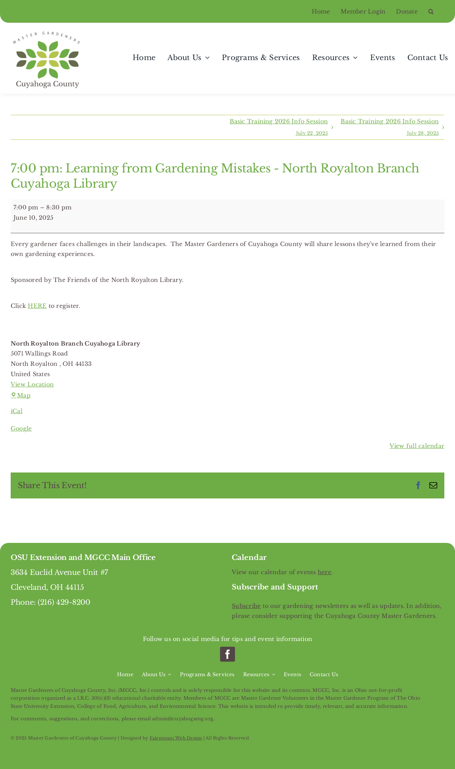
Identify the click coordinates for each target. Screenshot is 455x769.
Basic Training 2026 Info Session (279, 128)
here (324, 572)
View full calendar (417, 445)
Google (21, 428)
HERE (37, 305)
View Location (32, 384)
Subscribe (246, 605)
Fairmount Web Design (176, 738)
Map (21, 395)
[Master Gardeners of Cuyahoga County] (48, 31)
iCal (16, 411)
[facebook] (227, 654)
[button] (436, 11)
